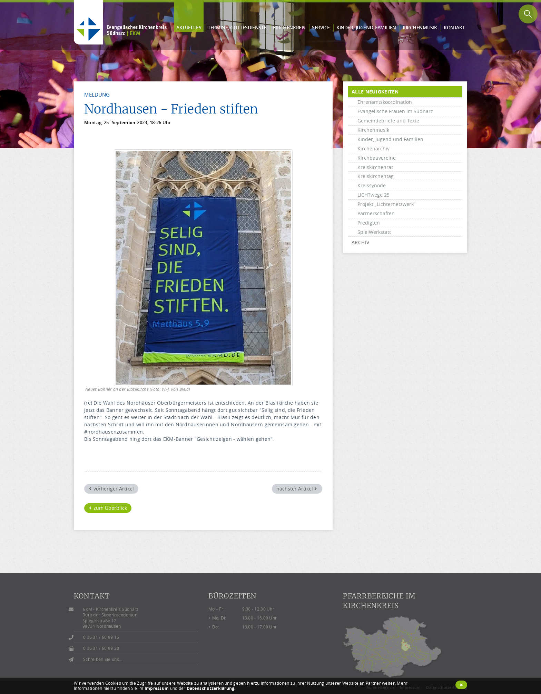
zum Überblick (108, 508)
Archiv (360, 242)
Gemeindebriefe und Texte (388, 120)
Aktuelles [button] (188, 27)
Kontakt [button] (454, 27)
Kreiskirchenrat (375, 167)
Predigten (368, 222)
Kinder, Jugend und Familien (390, 139)
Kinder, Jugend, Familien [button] (366, 27)
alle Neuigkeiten (375, 91)
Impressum (157, 688)
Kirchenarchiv (373, 148)
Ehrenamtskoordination (384, 102)
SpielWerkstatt (374, 232)
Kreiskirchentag (375, 176)
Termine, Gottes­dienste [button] (237, 27)
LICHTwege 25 (373, 194)
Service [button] (321, 27)
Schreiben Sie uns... (102, 659)
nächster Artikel (296, 488)
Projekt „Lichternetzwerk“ (386, 204)
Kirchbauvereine (376, 158)
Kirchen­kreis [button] (289, 27)
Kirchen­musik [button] (420, 27)
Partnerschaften (376, 213)
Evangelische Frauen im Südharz (395, 111)
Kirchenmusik (373, 130)
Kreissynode (371, 185)
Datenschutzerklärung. (211, 688)
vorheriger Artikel (111, 488)
